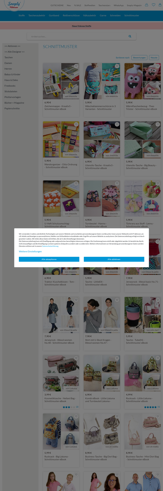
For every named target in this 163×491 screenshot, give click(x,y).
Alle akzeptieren (49, 259)
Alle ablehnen (114, 259)
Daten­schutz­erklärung (50, 246)
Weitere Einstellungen (30, 251)
